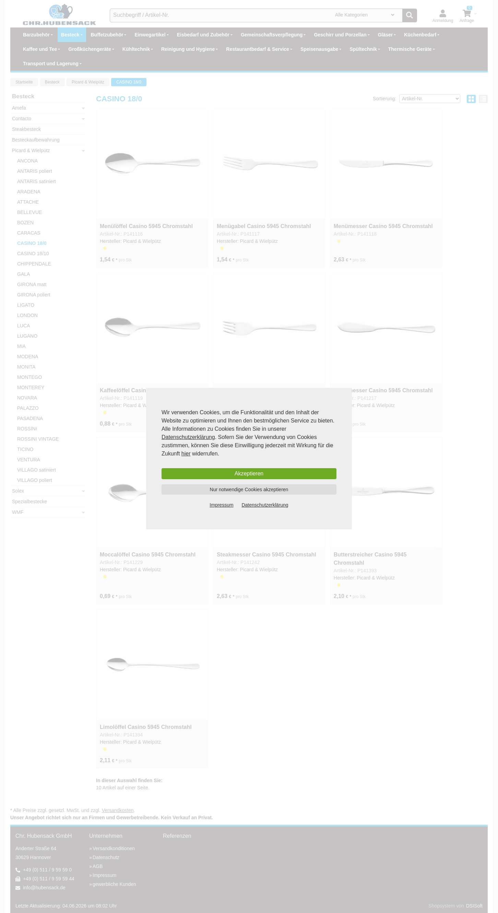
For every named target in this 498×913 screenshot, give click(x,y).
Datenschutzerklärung (188, 437)
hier (186, 453)
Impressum (221, 505)
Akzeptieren (249, 473)
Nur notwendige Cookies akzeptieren (249, 489)
